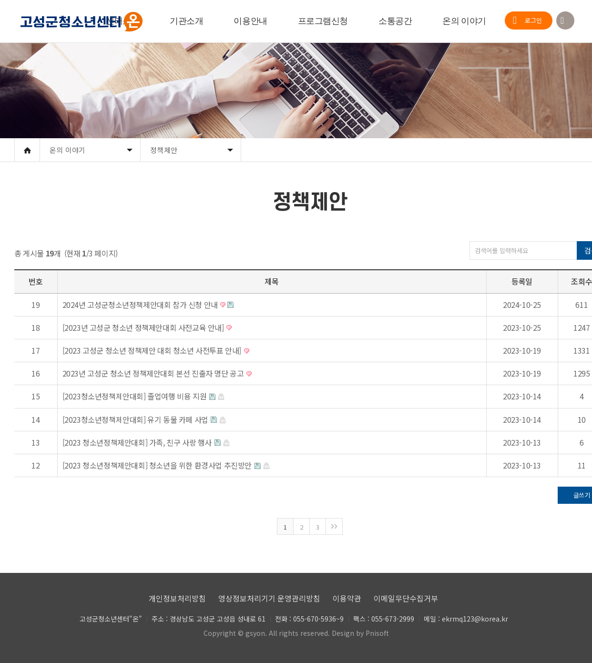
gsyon (255, 633)
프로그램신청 (323, 21)
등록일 (521, 281)
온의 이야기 (464, 21)
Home (27, 150)
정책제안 (163, 150)
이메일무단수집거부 (406, 598)
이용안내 (250, 21)
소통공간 (395, 21)
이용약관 (347, 598)
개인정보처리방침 (177, 598)
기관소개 (186, 21)
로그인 (533, 20)
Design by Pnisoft (360, 633)
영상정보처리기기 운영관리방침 (269, 598)
